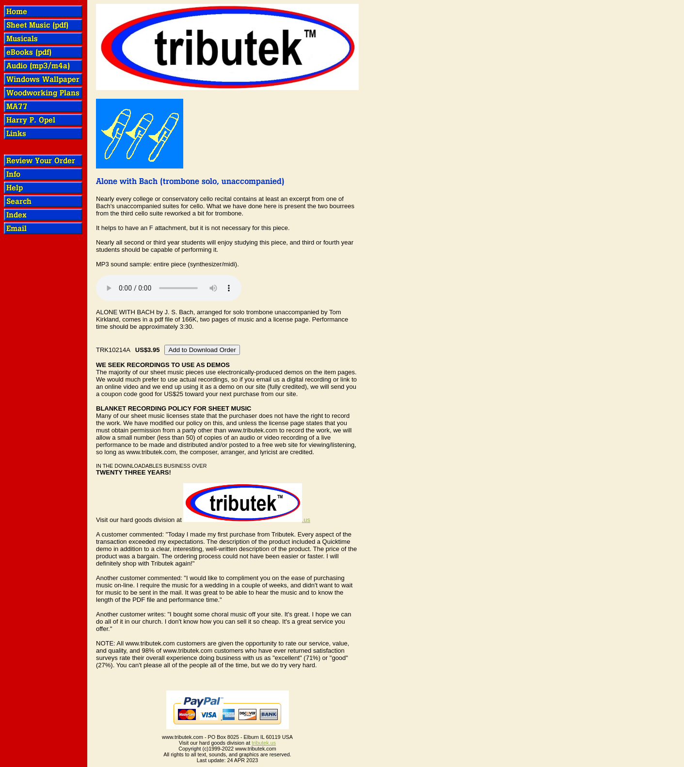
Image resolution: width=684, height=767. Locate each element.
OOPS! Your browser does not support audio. (168, 288)
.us (246, 519)
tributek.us (264, 743)
